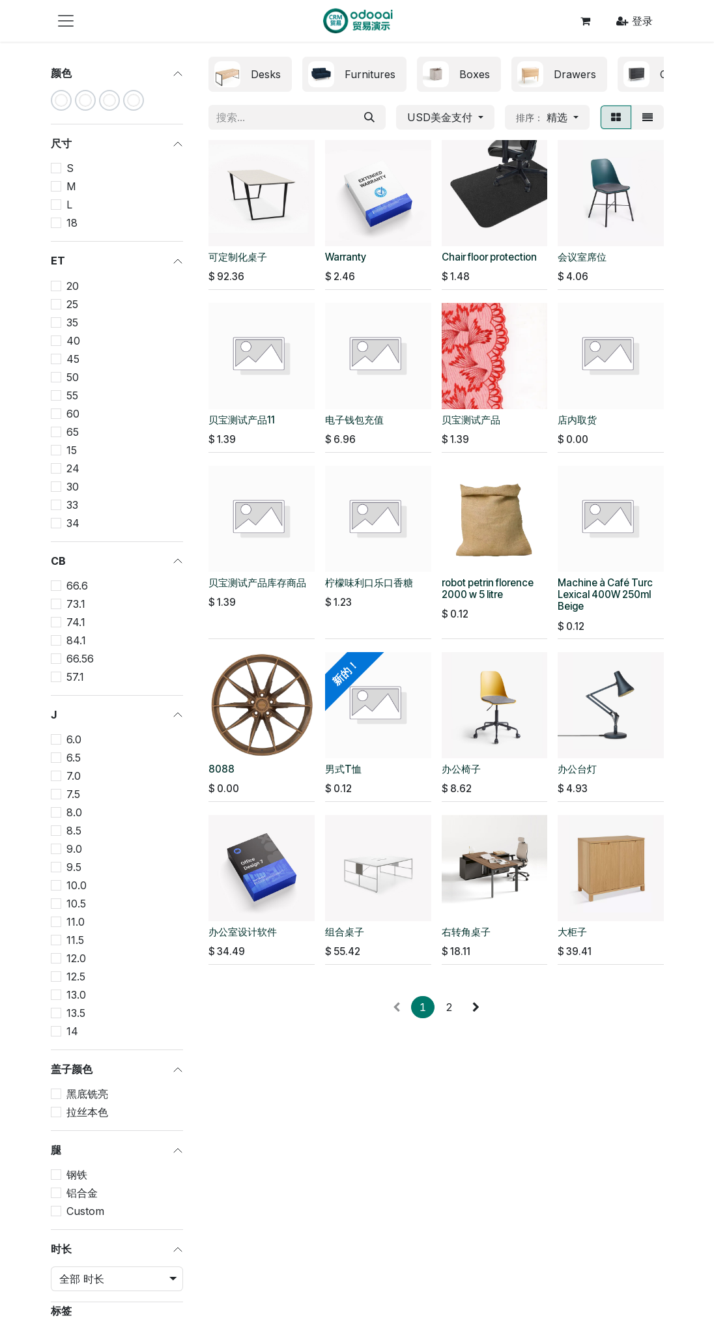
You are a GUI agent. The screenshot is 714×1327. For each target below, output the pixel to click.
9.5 (73, 867)
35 (72, 322)
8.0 (74, 812)
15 (71, 450)
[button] (547, 117)
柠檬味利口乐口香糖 (369, 583)
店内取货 (577, 420)
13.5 (75, 1013)
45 (72, 358)
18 (72, 222)
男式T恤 (343, 769)
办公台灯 (577, 769)
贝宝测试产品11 (241, 420)
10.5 (76, 903)
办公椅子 (461, 769)
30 (72, 486)
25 (72, 304)
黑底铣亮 (87, 1093)
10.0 (76, 885)
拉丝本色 (87, 1112)
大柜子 (572, 932)
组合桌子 (344, 932)
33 (72, 504)
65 (72, 431)
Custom (85, 1211)
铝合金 (82, 1192)
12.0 (76, 958)
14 (72, 1031)
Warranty (345, 257)
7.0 (73, 775)
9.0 (74, 848)
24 (72, 468)
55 (72, 395)
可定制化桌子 (237, 257)
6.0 (73, 739)
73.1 (75, 603)
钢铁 (76, 1174)
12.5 (75, 976)
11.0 (75, 921)
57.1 (75, 676)
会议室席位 (582, 257)
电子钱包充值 (354, 420)
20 (72, 286)
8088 (221, 769)
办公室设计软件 (242, 932)
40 (73, 340)
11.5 (75, 940)
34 (72, 523)
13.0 (76, 994)
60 (72, 413)
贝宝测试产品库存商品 (257, 583)
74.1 (75, 622)
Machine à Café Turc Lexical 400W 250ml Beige (605, 594)
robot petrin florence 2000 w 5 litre (488, 589)
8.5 (73, 830)
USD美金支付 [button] (441, 117)
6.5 (73, 757)
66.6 (77, 585)
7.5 (73, 794)
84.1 (76, 640)
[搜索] (369, 117)
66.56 (80, 658)
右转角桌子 (466, 932)
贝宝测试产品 (471, 420)
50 (72, 377)
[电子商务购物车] (585, 21)
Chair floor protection (489, 257)
